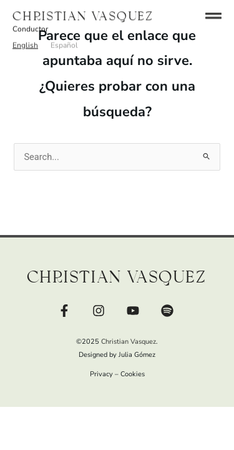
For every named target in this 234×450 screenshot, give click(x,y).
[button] (25, 40)
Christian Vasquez (83, 11)
